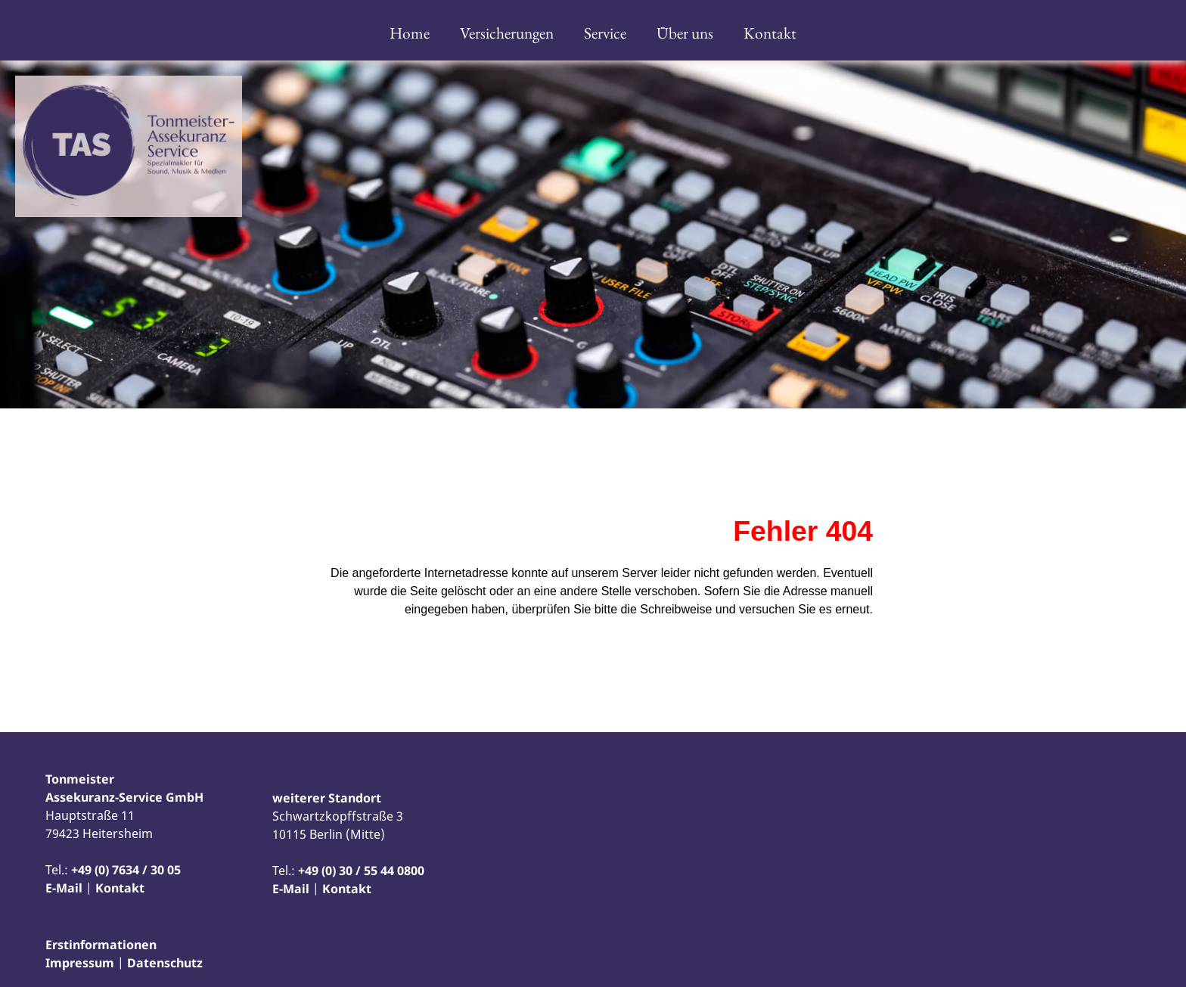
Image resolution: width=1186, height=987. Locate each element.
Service (605, 33)
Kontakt (770, 33)
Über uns (685, 33)
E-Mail (63, 888)
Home (410, 33)
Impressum (79, 962)
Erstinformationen (101, 944)
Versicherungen (507, 33)
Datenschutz (165, 962)
